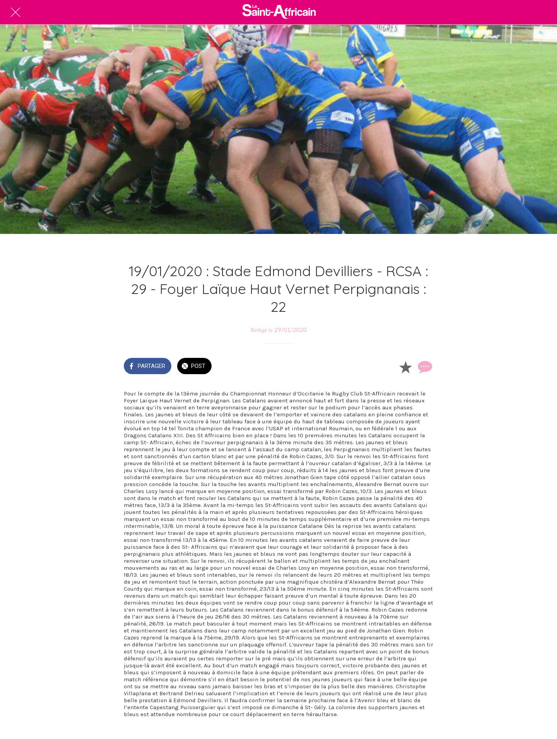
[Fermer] (15, 12)
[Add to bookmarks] (405, 366)
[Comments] (424, 366)
